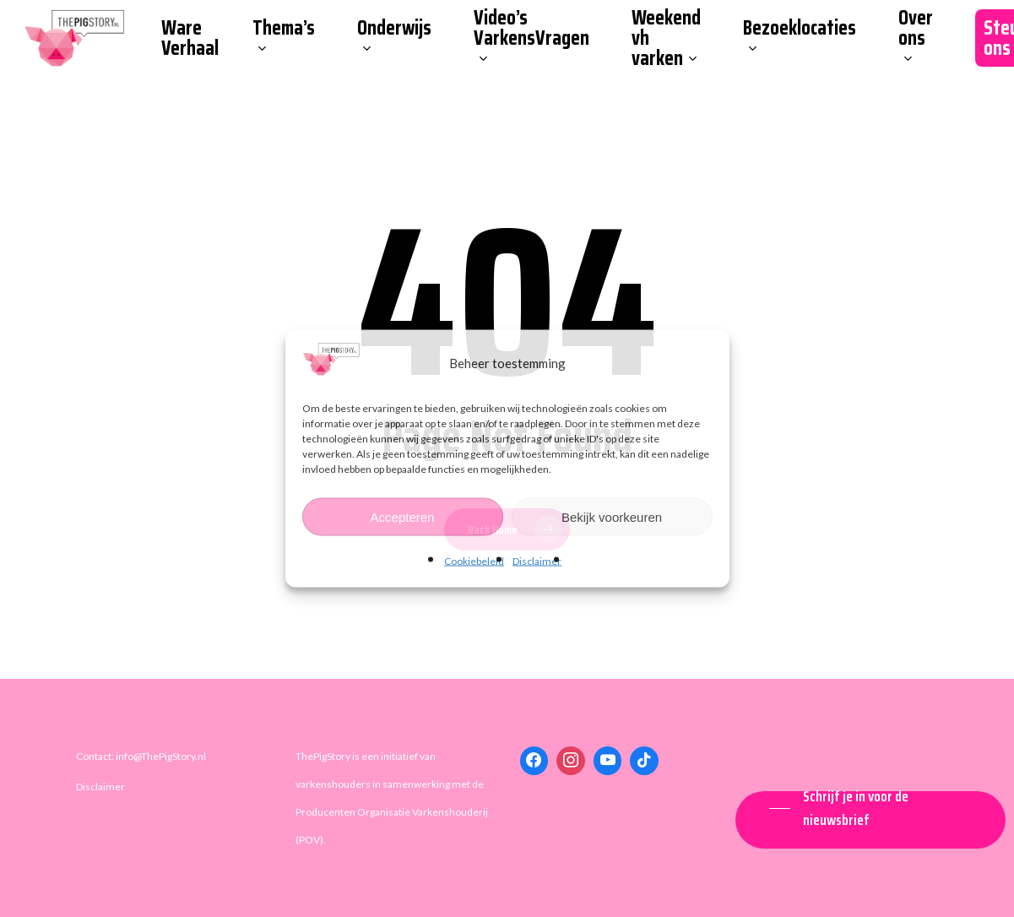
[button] (870, 808)
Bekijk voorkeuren (611, 516)
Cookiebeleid (474, 561)
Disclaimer (536, 561)
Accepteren (403, 516)
